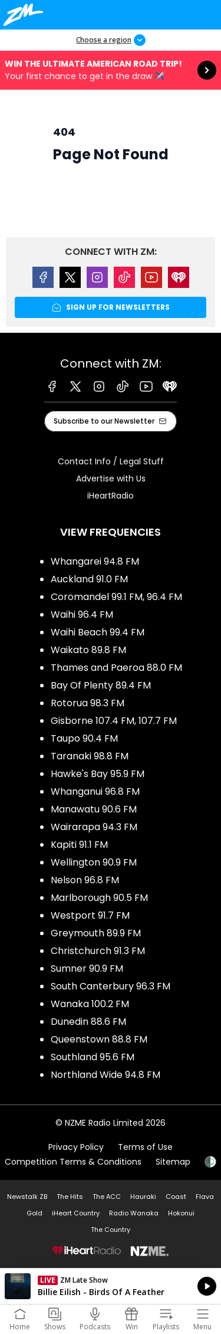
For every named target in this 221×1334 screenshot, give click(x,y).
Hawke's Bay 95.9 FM (97, 774)
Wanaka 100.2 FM (90, 1004)
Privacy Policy (76, 1147)
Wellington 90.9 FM (94, 862)
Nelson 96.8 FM (85, 880)
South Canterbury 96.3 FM (110, 986)
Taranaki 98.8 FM (89, 756)
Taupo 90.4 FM (84, 738)
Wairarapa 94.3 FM (94, 827)
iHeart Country (76, 1213)
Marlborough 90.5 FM (99, 897)
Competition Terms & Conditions (73, 1162)
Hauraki (143, 1196)
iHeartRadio (110, 496)
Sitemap (173, 1162)
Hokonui (181, 1213)
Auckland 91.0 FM (89, 579)
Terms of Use (145, 1147)
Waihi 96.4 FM (82, 614)
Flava (205, 1196)
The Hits (70, 1196)
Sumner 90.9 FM (87, 968)
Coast (176, 1196)
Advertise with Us (111, 478)
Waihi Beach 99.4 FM (97, 632)
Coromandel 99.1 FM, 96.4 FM (116, 597)
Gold (34, 1213)
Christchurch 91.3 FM (98, 951)
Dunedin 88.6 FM (88, 1021)
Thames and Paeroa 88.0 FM (116, 667)
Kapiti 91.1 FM (79, 844)
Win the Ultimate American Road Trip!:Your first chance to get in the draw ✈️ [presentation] (110, 70)
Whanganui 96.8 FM (95, 791)
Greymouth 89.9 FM (96, 933)
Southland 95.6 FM (92, 1057)
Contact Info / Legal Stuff (111, 461)
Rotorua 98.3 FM (87, 703)
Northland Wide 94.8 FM (105, 1074)
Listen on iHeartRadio (110, 1286)
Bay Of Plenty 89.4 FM (101, 685)
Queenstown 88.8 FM (99, 1039)
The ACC (107, 1196)
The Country (110, 1229)
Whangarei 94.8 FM (95, 561)
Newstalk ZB (27, 1196)
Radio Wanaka (134, 1213)
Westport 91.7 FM (90, 915)
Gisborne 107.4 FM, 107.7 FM (114, 720)
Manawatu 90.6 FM (94, 809)
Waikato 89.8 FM (88, 650)
